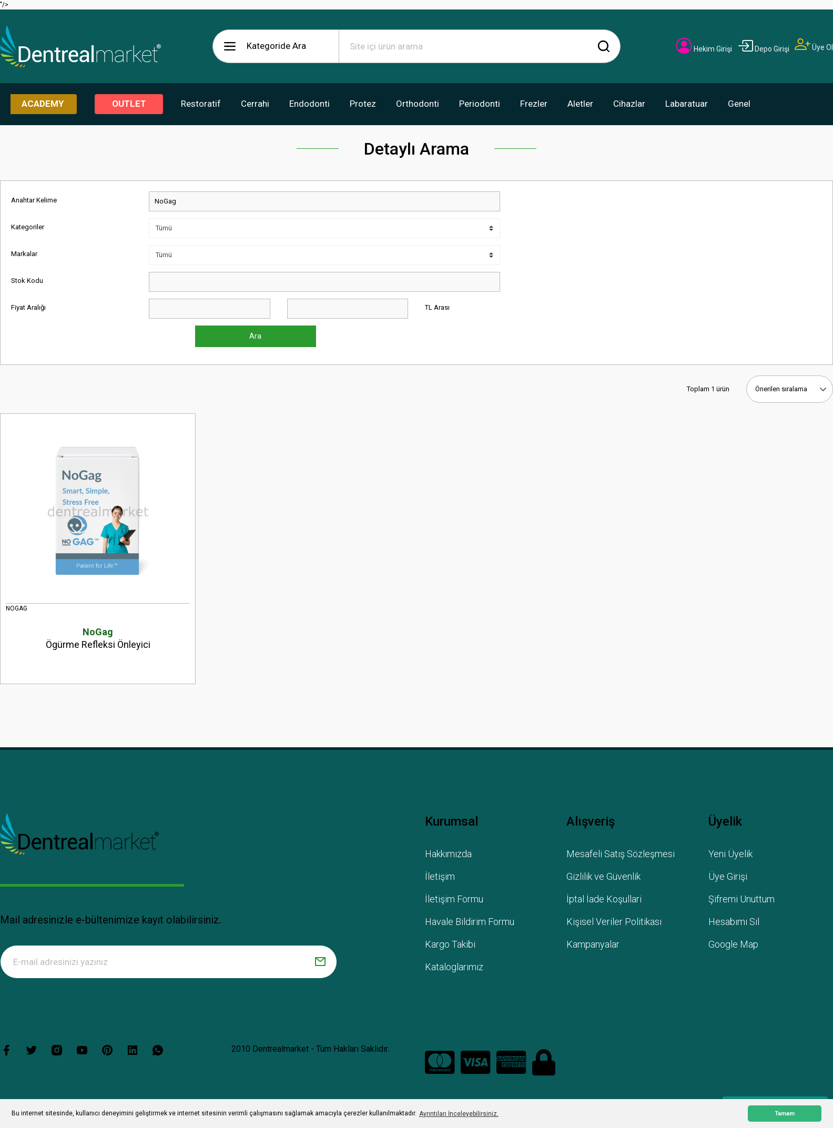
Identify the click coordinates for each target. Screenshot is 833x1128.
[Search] (480, 46)
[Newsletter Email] (168, 962)
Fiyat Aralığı (28, 307)
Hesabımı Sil (733, 921)
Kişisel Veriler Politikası (614, 921)
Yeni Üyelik (730, 853)
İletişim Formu (454, 899)
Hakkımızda (448, 853)
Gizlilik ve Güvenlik (603, 876)
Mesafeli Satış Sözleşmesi (620, 853)
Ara (255, 336)
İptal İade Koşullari (604, 899)
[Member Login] (704, 49)
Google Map (733, 944)
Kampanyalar (592, 944)
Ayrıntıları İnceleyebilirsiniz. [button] (459, 1113)
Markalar (24, 254)
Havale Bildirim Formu (469, 921)
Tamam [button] (785, 1113)
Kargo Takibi (450, 944)
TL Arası (437, 307)
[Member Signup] (814, 47)
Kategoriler (27, 227)
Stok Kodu (27, 280)
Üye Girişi (727, 876)
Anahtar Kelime (34, 200)
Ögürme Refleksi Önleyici (98, 638)
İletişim (440, 876)
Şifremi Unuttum (741, 899)
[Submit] (320, 962)
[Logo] (80, 46)
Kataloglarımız (454, 966)
